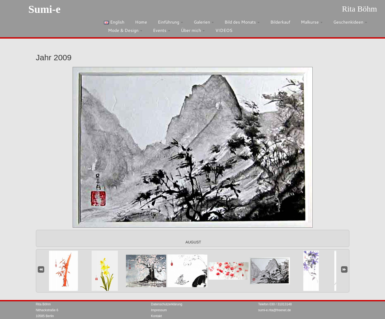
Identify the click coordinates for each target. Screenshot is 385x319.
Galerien (204, 22)
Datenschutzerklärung (166, 304)
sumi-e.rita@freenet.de (274, 310)
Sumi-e (44, 9)
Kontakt (156, 316)
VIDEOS (224, 30)
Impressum (159, 310)
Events (161, 30)
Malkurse (312, 22)
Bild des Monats (242, 22)
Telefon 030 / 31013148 (275, 304)
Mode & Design (125, 30)
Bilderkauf (280, 22)
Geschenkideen (350, 22)
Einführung (170, 22)
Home (141, 22)
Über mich (193, 30)
